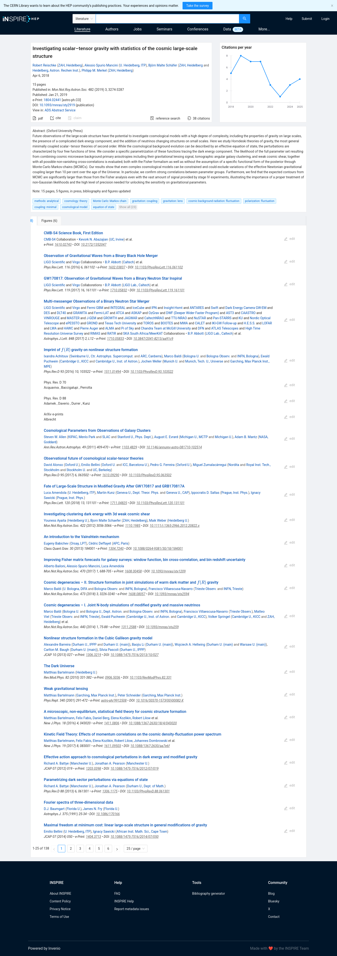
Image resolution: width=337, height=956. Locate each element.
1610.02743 (63, 244)
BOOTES (167, 323)
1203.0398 (93, 768)
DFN (201, 328)
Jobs (137, 29)
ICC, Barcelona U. (135, 465)
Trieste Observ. (205, 589)
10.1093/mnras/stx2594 (172, 594)
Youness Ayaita (55, 520)
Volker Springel (219, 617)
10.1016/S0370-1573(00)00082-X (159, 700)
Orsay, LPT (78, 543)
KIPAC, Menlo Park (81, 437)
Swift (214, 308)
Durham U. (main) (116, 644)
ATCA (120, 313)
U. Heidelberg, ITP (133, 65)
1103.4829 (129, 447)
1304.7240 (116, 548)
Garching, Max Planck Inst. (96, 695)
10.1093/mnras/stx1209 (168, 571)
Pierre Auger (89, 328)
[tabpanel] (168, 541)
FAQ (117, 893)
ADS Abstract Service (60, 110)
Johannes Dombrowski (151, 741)
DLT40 (61, 313)
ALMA (109, 328)
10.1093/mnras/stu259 (162, 627)
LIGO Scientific (54, 262)
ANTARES (197, 308)
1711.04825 (118, 503)
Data (227, 29)
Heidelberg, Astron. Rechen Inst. (56, 70)
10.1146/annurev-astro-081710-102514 (174, 447)
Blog (271, 893)
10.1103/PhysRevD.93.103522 (151, 372)
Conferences (197, 29)
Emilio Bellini (90, 465)
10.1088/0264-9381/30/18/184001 (158, 548)
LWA (53, 328)
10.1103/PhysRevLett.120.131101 (160, 503)
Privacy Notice (60, 909)
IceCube (138, 308)
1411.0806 (111, 723)
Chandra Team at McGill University (166, 328)
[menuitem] (289, 18)
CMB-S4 (49, 239)
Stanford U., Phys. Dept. (134, 437)
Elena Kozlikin (121, 718)
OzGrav (154, 313)
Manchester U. (81, 763)
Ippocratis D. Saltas (205, 492)
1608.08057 (136, 594)
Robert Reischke (44, 65)
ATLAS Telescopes (224, 328)
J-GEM (91, 318)
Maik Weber (157, 520)
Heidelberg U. (78, 520)
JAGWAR (130, 318)
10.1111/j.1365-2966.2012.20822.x (175, 525)
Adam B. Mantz (245, 437)
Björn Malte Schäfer (162, 65)
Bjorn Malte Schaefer (105, 520)
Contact (273, 917)
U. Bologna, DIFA (75, 589)
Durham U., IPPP (84, 644)
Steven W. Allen (55, 437)
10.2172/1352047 (93, 244)
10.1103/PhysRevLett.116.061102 (159, 267)
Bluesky (273, 901)
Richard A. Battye (56, 763)
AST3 (230, 313)
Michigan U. (223, 437)
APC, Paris (120, 543)
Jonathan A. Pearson (110, 763)
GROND (92, 323)
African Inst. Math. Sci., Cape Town (142, 831)
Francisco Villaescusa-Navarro (171, 589)
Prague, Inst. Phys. (234, 492)
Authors (111, 29)
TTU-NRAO (179, 318)
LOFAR (267, 323)
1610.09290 (110, 475)
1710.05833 (115, 339)
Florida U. (74, 809)
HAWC (68, 328)
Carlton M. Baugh (56, 650)
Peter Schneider (129, 695)
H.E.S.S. (249, 323)
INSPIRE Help (124, 901)
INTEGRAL (117, 308)
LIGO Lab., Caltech (136, 285)
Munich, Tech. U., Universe (204, 361)
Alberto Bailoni (54, 566)
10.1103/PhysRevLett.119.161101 (160, 290)
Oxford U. (72, 465)
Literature (82, 29)
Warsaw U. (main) (253, 644)
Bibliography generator (208, 893)
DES (47, 313)
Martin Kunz (106, 492)
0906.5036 (112, 677)
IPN (154, 308)
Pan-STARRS (222, 318)
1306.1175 (109, 791)
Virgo (76, 262)
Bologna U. (191, 356)
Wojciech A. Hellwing (190, 644)
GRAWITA (80, 313)
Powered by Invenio (44, 948)
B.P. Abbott (113, 262)
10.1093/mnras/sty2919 (57, 105)
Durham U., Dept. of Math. (146, 786)
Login (325, 19)
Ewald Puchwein (113, 617)
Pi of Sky (127, 328)
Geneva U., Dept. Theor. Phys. (138, 492)
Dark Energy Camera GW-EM (245, 308)
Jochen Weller (151, 361)
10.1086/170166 (108, 814)
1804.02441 (52, 100)
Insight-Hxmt (173, 308)
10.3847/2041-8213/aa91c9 (153, 339)
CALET (200, 323)
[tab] (46, 220)
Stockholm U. (76, 470)
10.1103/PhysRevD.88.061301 (148, 791)
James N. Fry (92, 809)
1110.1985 (132, 525)
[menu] (294, 18)
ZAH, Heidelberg (70, 65)
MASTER (73, 318)
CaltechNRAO (154, 318)
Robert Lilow (141, 718)
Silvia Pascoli (108, 650)
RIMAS (95, 333)
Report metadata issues (131, 909)
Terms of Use (59, 917)
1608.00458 (133, 571)
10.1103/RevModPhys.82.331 (151, 677)
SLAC (106, 437)
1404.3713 (93, 837)
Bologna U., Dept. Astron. (104, 611)
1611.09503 (112, 746)
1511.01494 (112, 372)
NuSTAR (200, 318)
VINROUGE (52, 318)
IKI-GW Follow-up (224, 323)
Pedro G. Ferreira (162, 465)
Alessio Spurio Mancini (101, 65)
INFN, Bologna (247, 356)
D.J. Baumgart (54, 809)
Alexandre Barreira (57, 644)
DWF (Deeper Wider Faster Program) (192, 313)
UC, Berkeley (102, 470)
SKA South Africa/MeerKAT (143, 333)
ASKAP (136, 313)
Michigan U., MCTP (194, 437)
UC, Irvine (117, 239)
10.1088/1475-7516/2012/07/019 (134, 768)
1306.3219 (93, 655)
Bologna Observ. (218, 356)
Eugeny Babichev (56, 543)
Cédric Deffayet (100, 543)
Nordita (233, 465)
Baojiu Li (138, 644)
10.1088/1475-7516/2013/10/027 (134, 655)
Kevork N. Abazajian (93, 239)
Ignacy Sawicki (103, 831)
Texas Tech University (120, 323)
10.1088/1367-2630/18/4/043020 (153, 723)
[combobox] (167, 18)
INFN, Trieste (232, 589)
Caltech (128, 262)
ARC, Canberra (151, 356)
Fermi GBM (95, 308)
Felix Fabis (83, 718)
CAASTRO (248, 313)
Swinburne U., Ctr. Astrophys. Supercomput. (101, 356)
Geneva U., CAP (177, 492)
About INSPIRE (60, 893)
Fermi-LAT (101, 313)
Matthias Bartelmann (59, 672)
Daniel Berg (101, 718)
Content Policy (60, 901)
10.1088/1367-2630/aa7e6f (150, 746)
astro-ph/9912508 (114, 700)
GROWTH (110, 318)
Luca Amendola (55, 492)
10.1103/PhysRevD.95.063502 (150, 475)
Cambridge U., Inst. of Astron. (116, 361)
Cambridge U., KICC (74, 361)
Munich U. (171, 361)
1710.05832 (118, 290)
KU (240, 318)
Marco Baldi (172, 356)
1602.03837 (116, 267)
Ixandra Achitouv (56, 356)
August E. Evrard (166, 437)
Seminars (164, 29)
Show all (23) (127, 207)
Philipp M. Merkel (94, 70)
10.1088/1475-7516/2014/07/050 (134, 837)
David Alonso (53, 465)
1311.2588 (128, 627)
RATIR (111, 333)
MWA (184, 323)
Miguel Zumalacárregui (209, 465)
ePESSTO (73, 323)
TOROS (148, 323)
